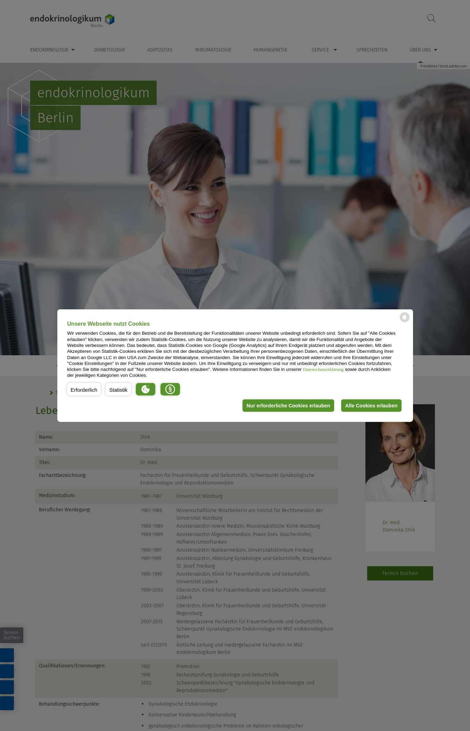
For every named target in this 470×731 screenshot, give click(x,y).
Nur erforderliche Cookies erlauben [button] (288, 405)
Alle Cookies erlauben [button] (371, 405)
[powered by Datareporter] (404, 322)
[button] (84, 389)
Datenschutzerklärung (323, 369)
